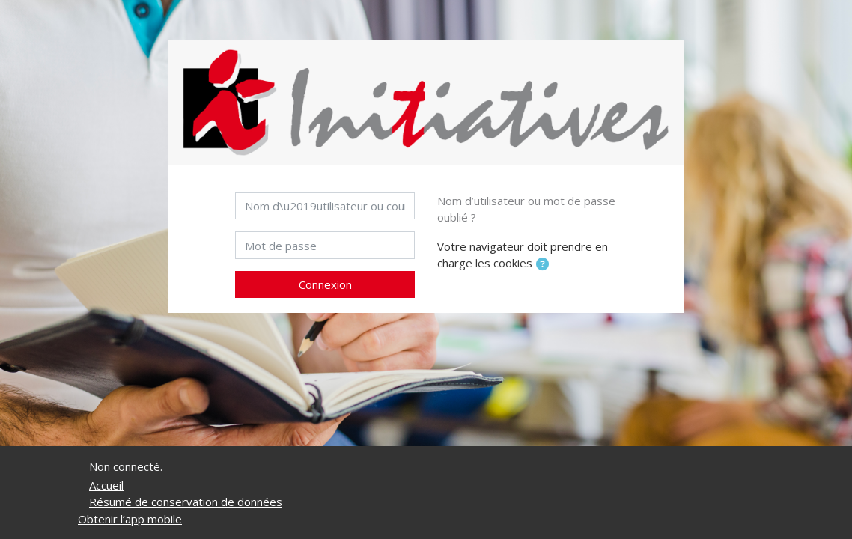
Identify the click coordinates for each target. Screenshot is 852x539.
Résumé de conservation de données (185, 501)
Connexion (325, 284)
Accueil (106, 485)
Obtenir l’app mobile (130, 518)
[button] (545, 264)
